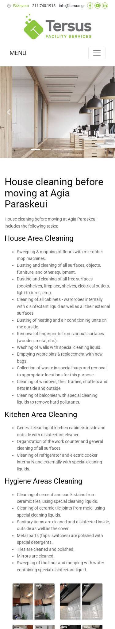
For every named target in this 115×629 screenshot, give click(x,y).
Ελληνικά (21, 5)
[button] (8, 112)
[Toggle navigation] (96, 53)
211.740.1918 (44, 5)
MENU (18, 53)
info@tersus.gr (72, 5)
